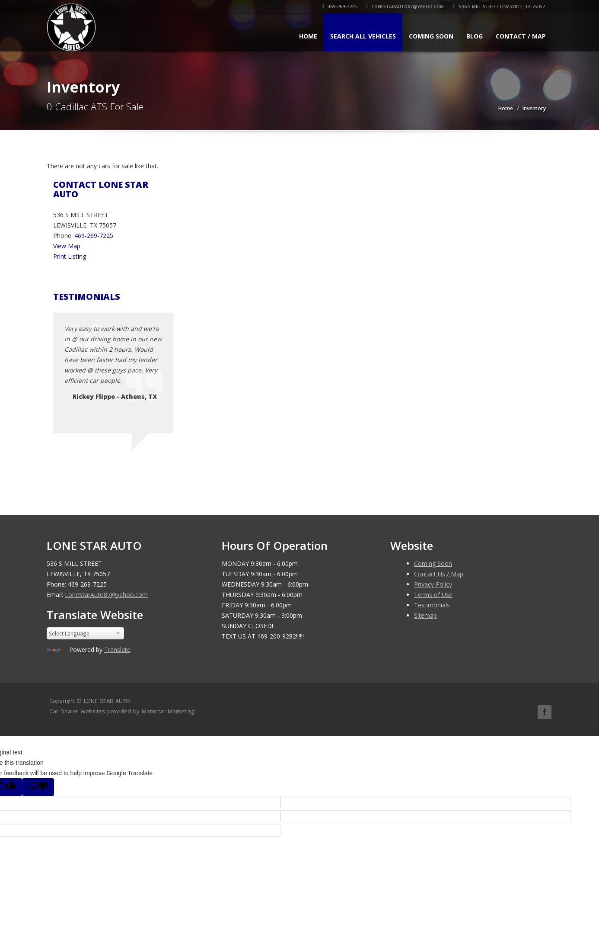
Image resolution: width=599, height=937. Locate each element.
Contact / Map (521, 36)
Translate (117, 649)
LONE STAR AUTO (107, 701)
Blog (474, 36)
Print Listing (69, 256)
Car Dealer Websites (77, 711)
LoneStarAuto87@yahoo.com (406, 6)
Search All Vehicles (363, 36)
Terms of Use (433, 594)
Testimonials (432, 605)
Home (308, 36)
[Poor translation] (38, 787)
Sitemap (425, 615)
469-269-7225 (340, 6)
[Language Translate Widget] (85, 633)
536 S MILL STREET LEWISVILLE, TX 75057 (500, 6)
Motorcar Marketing (168, 711)
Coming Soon (431, 36)
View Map (66, 246)
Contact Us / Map (438, 574)
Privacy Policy (433, 584)
